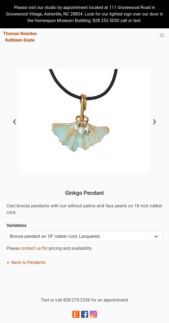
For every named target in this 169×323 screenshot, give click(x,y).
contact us (31, 248)
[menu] (162, 35)
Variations (16, 225)
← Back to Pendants (26, 262)
